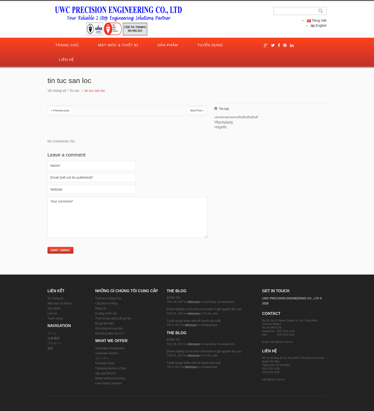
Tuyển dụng (210, 45)
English (319, 25)
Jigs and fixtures (105, 373)
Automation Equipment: (110, 348)
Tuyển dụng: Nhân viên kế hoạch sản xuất (194, 321)
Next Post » (197, 110)
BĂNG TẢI (173, 297)
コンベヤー (102, 358)
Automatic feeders (106, 353)
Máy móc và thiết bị (59, 303)
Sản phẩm (167, 45)
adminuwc (194, 301)
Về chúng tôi (56, 91)
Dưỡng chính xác (106, 313)
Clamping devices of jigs (110, 368)
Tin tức (74, 91)
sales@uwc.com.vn (281, 341)
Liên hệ (66, 59)
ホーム (51, 333)
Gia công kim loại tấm (109, 328)
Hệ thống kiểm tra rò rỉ (109, 333)
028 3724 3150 (285, 334)
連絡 (50, 348)
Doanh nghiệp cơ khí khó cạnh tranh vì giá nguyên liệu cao (204, 309)
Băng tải (100, 308)
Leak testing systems (108, 383)
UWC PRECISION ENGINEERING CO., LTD (290, 298)
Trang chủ (67, 45)
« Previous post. (60, 110)
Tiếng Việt (317, 20)
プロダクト (54, 343)
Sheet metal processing (110, 378)
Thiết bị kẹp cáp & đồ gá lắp (113, 318)
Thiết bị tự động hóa (108, 298)
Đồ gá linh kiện (104, 323)
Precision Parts (104, 363)
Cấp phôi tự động (106, 303)
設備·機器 (53, 338)
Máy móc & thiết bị (118, 45)
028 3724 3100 (285, 331)
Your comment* (127, 217)
